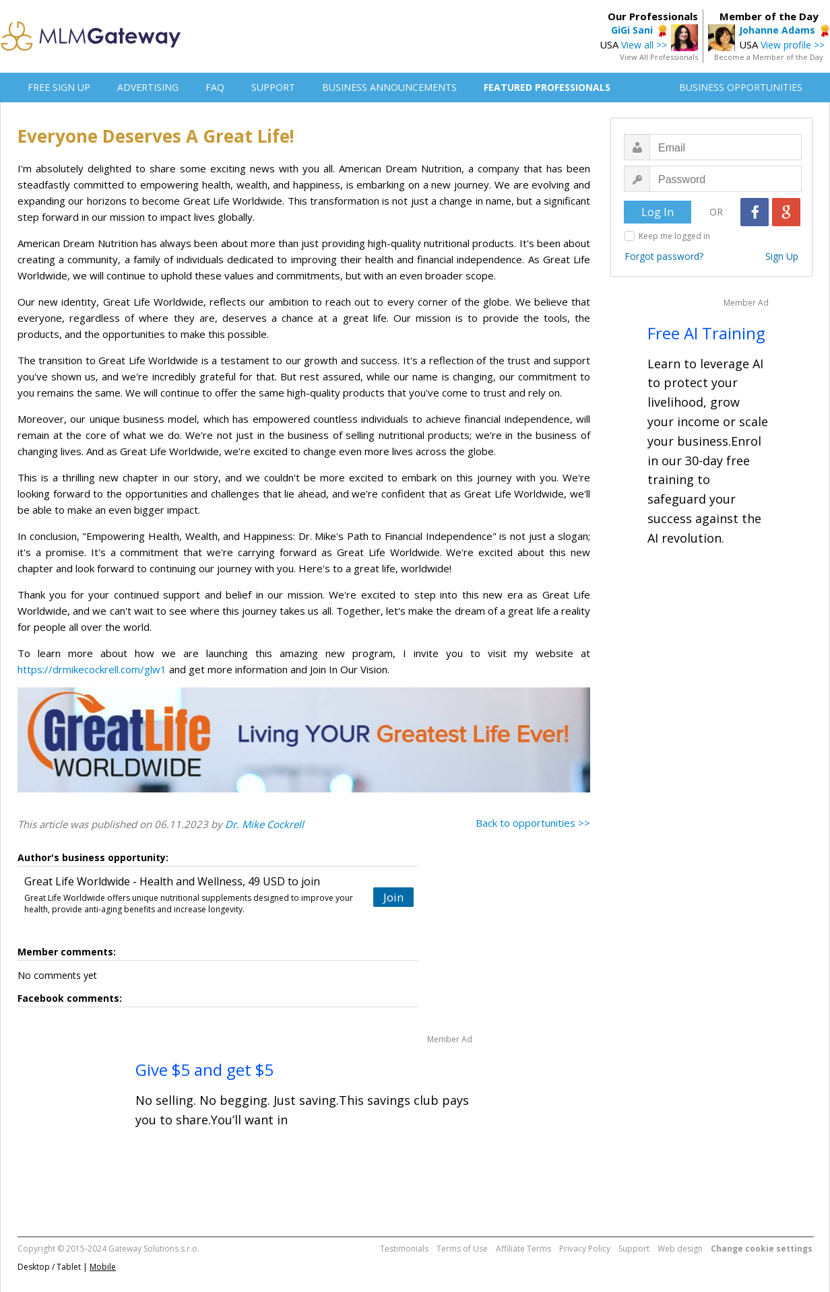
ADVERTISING (148, 87)
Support (633, 1248)
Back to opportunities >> (533, 822)
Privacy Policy (584, 1248)
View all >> (644, 44)
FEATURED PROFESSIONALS (547, 87)
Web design (680, 1248)
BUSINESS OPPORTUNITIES (740, 87)
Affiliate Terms (523, 1248)
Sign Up (781, 256)
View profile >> (793, 44)
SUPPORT (273, 87)
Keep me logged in (674, 236)
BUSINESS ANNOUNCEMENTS (389, 87)
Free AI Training (706, 333)
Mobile (103, 1266)
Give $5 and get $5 (204, 1069)
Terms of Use (462, 1248)
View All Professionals (659, 57)
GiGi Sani (632, 30)
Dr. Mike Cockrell (264, 824)
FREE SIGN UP (59, 87)
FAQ (214, 87)
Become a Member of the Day (768, 57)
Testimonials (404, 1248)
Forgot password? (664, 256)
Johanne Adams (777, 30)
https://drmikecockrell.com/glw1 (92, 669)
